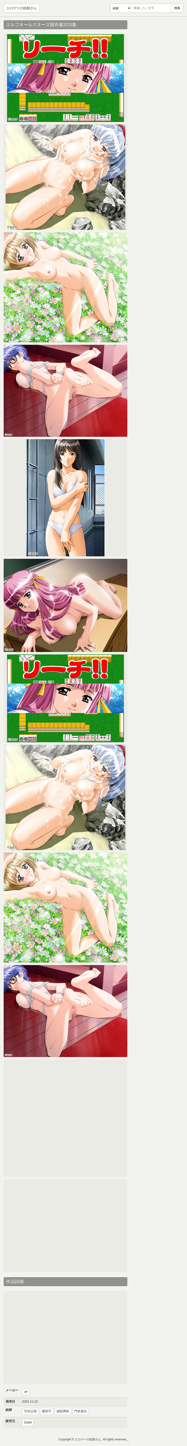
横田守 (46, 1411)
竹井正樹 (30, 1411)
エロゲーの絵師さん (21, 8)
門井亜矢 (80, 1411)
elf (26, 1392)
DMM (28, 1422)
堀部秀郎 (62, 1411)
